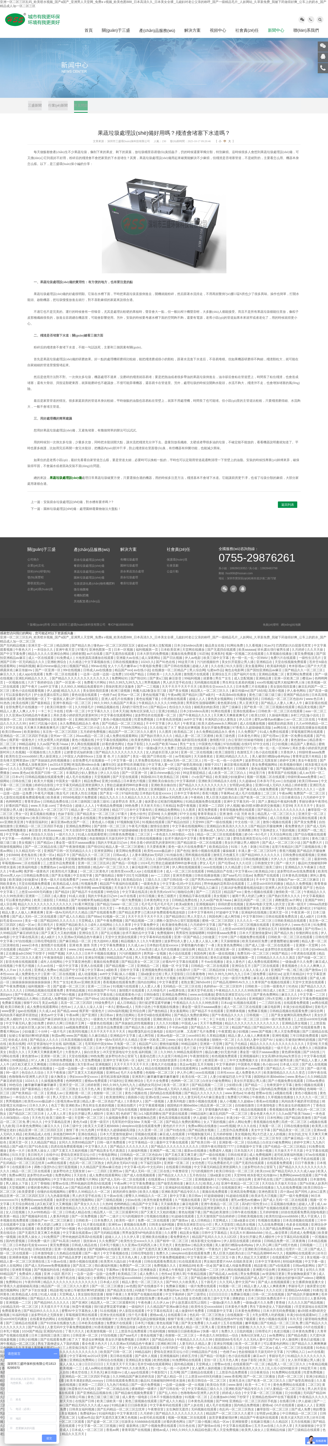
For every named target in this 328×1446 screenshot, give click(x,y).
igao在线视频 (27, 1021)
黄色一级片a (196, 1357)
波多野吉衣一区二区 (174, 1287)
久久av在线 (45, 975)
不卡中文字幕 (156, 733)
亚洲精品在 (264, 671)
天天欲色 (80, 1185)
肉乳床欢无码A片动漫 (122, 1173)
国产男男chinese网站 (206, 889)
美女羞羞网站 (255, 676)
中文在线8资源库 (165, 1070)
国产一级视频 (155, 1111)
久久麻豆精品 (98, 1045)
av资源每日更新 (274, 1283)
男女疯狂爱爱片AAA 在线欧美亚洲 (228, 1271)
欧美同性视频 (79, 1041)
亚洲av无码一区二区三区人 (182, 770)
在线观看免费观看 (297, 1012)
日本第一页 (72, 1234)
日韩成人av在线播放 (98, 680)
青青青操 (320, 893)
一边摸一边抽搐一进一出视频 (76, 1078)
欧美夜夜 (54, 807)
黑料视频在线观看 (198, 865)
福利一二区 (14, 799)
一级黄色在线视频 (100, 1033)
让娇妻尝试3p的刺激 (79, 762)
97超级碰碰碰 (128, 840)
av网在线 (280, 737)
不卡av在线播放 (212, 971)
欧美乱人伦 (211, 1193)
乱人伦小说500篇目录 (283, 1378)
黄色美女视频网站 (221, 708)
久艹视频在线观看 (188, 1209)
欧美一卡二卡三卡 (59, 1119)
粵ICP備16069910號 (121, 634)
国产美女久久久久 (87, 1214)
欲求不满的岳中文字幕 (181, 848)
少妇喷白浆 (234, 1094)
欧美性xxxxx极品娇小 (159, 860)
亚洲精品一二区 (148, 975)
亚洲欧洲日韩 (167, 1353)
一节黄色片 (146, 1218)
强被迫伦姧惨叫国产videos (294, 1287)
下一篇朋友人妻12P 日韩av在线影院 (73, 708)
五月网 (174, 1382)
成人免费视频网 (260, 1164)
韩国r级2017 (150, 786)
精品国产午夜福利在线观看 (119, 893)
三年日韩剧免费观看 (217, 1008)
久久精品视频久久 (220, 1357)
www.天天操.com (43, 815)
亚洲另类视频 (183, 885)
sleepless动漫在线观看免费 (141, 1136)
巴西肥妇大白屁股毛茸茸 (294, 655)
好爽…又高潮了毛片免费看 (196, 1041)
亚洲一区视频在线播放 (70, 1259)
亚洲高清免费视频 (243, 1201)
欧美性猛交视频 (36, 988)
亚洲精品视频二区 (272, 684)
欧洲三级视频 (121, 700)
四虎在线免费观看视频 (67, 1156)
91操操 (112, 840)
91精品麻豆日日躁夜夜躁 (130, 1415)
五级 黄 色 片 (105, 766)
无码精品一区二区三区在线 (182, 996)
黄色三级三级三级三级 (265, 704)
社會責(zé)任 (247, 30)
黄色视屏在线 (227, 713)
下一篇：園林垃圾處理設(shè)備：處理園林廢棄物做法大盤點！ (76, 512)
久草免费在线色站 (148, 770)
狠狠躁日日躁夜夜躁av (184, 1168)
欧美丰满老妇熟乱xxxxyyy (85, 1390)
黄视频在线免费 (135, 1234)
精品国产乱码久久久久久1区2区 (215, 1246)
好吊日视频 (147, 906)
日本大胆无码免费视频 (153, 663)
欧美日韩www (12, 741)
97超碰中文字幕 (227, 922)
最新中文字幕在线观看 (172, 1152)
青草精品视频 (76, 1000)
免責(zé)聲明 (268, 634)
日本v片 (17, 786)
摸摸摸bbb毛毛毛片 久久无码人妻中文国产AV (247, 1349)
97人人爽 (38, 1070)
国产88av (94, 926)
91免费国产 (52, 1246)
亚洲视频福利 (206, 914)
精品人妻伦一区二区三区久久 (143, 1292)
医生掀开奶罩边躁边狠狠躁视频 (143, 1329)
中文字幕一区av (17, 844)
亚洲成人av (55, 1103)
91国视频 (142, 885)
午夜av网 (174, 704)
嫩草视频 (252, 1333)
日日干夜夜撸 (305, 1173)
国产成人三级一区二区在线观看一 (269, 955)
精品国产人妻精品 (303, 754)
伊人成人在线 (89, 778)
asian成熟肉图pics (64, 778)
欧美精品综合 (219, 856)
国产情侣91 (139, 688)
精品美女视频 (307, 717)
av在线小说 (142, 680)
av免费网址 (277, 1345)
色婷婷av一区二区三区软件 (223, 996)
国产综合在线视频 (125, 1119)
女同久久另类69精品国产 (77, 1152)
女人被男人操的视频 (206, 1378)
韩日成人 (270, 1000)
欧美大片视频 (44, 791)
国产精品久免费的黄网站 (192, 1025)
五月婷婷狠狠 (10, 1099)
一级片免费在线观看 (202, 1296)
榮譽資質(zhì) (36, 593)
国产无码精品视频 (13, 655)
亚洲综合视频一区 (116, 1099)
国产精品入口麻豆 (206, 897)
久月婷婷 (298, 659)
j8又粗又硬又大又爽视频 (29, 1074)
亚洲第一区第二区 (54, 1066)
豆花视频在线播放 (283, 1214)
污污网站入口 (227, 1189)
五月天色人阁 (203, 869)
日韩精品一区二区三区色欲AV (282, 708)
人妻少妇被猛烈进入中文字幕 (231, 1086)
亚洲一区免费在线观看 (297, 745)
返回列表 (287, 508)
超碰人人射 (200, 676)
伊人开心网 (185, 1082)
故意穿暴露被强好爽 (223, 1427)
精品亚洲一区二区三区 (216, 1115)
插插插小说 (136, 1107)
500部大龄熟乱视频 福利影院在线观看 (180, 750)
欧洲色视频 (162, 1370)
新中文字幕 (178, 1205)
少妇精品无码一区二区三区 (19, 1316)
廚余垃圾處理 (129, 587)
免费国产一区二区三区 (309, 803)
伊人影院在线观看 (236, 1251)
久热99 (144, 778)
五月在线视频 (233, 1333)
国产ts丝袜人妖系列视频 (139, 1148)
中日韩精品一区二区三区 (300, 1423)
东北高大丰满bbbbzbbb (247, 1242)
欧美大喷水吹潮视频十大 (101, 1329)
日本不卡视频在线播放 (100, 963)
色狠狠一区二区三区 (108, 1103)
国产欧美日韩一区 (204, 1152)
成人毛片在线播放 (79, 786)
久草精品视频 (216, 1045)
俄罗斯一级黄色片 (22, 750)
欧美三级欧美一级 (59, 1127)
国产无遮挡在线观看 (222, 659)
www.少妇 (76, 959)
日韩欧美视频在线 (250, 1226)
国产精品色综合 (163, 1349)
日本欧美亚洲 (171, 659)
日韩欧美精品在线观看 (290, 930)
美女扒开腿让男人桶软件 (242, 852)
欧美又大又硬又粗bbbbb (102, 1136)
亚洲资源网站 (104, 860)
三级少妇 (242, 1357)
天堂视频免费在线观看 (81, 869)
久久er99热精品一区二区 (46, 1222)
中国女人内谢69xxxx (79, 766)
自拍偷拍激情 (245, 1115)
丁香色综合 (64, 815)
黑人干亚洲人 (311, 1226)
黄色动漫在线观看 (85, 704)
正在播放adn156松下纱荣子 (26, 963)
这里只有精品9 (283, 856)
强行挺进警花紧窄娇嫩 (154, 1012)
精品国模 (63, 655)
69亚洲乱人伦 (202, 1099)
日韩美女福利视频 (162, 1234)
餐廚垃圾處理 (129, 593)
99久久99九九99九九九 (126, 692)
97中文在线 (14, 737)
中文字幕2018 (63, 1189)
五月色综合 (197, 1185)
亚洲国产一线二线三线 (287, 979)
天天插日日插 (239, 1218)
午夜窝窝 (224, 1041)
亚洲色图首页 (268, 1201)
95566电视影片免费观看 (80, 807)
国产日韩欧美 (228, 799)
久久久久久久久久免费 (226, 1300)
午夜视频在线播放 (166, 1016)
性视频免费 (89, 893)
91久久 (37, 1131)
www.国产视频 (261, 1041)
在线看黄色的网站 (43, 1329)
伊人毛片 (174, 733)
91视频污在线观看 (126, 996)
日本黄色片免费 (236, 1316)
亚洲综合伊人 (282, 934)
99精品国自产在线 (220, 881)
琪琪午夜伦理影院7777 (235, 758)
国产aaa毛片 (232, 885)
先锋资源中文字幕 (279, 1094)
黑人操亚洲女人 (51, 766)
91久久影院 (234, 676)
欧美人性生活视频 (85, 803)
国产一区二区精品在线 (41, 856)
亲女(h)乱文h (79, 1029)
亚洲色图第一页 (100, 659)
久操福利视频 (279, 725)
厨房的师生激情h (125, 1201)
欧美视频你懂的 (291, 774)
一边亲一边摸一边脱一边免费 (101, 684)
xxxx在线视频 (213, 877)
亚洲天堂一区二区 (41, 655)
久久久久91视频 (167, 1033)
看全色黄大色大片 (263, 1123)
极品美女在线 (215, 655)
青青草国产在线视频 (282, 782)
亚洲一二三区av (99, 996)
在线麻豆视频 (261, 1431)
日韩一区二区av (261, 1357)
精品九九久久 (71, 700)
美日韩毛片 (45, 934)
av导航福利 (183, 766)
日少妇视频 (280, 754)
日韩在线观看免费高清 (281, 926)
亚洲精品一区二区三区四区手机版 (24, 745)
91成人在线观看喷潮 (92, 844)
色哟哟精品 (122, 1214)
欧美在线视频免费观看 (60, 918)
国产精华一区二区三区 (172, 1251)
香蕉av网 (113, 1439)
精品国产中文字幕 (72, 979)
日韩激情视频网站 (38, 729)
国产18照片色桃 (286, 1255)
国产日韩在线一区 (160, 766)
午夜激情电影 (54, 967)
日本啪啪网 (82, 1119)
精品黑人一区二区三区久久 (210, 700)
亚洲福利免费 (122, 1168)
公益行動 (173, 581)
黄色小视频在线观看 (118, 729)
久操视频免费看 (52, 1090)
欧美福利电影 (277, 676)
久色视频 (18, 762)
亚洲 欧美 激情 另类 (83, 955)
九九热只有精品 (118, 1394)
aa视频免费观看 (77, 1037)
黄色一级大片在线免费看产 (187, 856)
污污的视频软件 (208, 671)
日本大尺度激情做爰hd (255, 943)
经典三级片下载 (198, 1329)
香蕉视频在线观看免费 (119, 992)
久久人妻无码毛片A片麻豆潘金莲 (193, 799)
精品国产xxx (123, 680)
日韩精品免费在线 (56, 811)
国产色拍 (183, 860)
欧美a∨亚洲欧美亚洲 (86, 992)
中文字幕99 (77, 1366)
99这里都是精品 (194, 782)
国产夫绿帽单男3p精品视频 (90, 910)
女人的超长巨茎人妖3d (162, 762)
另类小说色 (143, 1016)
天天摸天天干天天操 (55, 1316)
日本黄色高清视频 (169, 729)
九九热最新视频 (58, 1205)
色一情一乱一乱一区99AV (250, 667)
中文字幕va (95, 979)
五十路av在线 (113, 1205)
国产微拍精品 (105, 885)
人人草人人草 (57, 1123)
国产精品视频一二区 (140, 930)
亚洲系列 (217, 663)
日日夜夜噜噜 (196, 984)
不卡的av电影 (179, 1037)
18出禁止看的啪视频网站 (33, 1189)
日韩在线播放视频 (255, 869)
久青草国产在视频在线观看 (271, 992)
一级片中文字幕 (186, 840)
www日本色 (30, 955)
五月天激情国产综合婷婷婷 (216, 1226)
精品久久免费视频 (299, 893)
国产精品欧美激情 (298, 1127)
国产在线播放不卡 (151, 1296)
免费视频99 (165, 943)
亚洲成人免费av (46, 979)
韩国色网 (216, 926)
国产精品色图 (81, 1197)
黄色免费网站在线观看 (289, 1394)
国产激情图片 (32, 918)
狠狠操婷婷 (148, 1119)
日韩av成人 (121, 865)
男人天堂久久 (197, 926)
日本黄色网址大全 (157, 910)
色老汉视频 (282, 1341)
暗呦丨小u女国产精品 (197, 786)
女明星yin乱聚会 (241, 795)
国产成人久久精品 (72, 926)
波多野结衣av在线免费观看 (296, 881)
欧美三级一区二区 (272, 1370)
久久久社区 (244, 873)
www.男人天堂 (304, 1238)
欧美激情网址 (116, 1107)
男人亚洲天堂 (249, 713)
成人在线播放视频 (253, 733)
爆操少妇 (85, 1287)
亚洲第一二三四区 (212, 815)
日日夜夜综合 (291, 807)
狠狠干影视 (176, 1329)
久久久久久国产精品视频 (306, 1312)
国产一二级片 (110, 1226)
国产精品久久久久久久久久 (203, 1103)
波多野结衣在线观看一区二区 (156, 725)
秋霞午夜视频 (187, 815)
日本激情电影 (266, 1115)
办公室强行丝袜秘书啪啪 (246, 750)
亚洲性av (112, 1082)
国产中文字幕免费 (13, 663)
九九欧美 (8, 1136)
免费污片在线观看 (283, 667)
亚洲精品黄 (264, 688)
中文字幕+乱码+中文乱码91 (182, 893)
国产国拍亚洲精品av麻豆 (264, 680)
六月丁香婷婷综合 (41, 692)
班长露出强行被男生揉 (273, 659)
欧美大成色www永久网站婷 (218, 733)
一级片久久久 (66, 844)
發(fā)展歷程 (35, 587)
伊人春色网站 (297, 700)
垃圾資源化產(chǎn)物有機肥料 (94, 593)
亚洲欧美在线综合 (227, 869)
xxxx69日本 (196, 1045)
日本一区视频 (124, 659)
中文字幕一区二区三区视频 (263, 1402)
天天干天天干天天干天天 (180, 696)
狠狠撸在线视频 (291, 938)
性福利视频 (157, 1341)
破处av (142, 655)
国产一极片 (92, 1263)
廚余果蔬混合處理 (132, 581)
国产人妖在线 (194, 1415)
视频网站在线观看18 (239, 889)
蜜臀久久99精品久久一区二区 (89, 1201)
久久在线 (218, 676)
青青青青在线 (19, 758)
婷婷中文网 (287, 770)
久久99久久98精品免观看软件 (82, 696)
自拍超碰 (290, 791)
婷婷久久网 (55, 1033)
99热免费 (132, 815)
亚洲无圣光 (237, 1390)
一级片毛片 (58, 1041)
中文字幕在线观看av (77, 1242)
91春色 (249, 1103)
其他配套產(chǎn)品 (87, 611)
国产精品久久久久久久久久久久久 (119, 762)
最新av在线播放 (196, 1160)
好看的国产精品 (17, 815)
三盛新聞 (35, 107)
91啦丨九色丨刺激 (244, 856)
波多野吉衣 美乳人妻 (127, 811)
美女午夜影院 (308, 770)
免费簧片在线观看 (119, 1333)
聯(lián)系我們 (306, 30)
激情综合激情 (160, 836)
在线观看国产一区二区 (288, 1267)
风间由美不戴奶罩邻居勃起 (19, 1025)
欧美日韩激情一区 (60, 717)
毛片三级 (190, 1058)
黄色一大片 (17, 1160)
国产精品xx (158, 717)
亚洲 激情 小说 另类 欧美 (237, 823)
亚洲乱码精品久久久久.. (32, 688)
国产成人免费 (301, 1419)
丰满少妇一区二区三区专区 (245, 1127)
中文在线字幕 (83, 885)
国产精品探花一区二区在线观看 (200, 852)
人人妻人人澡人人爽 (204, 951)
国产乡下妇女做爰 (35, 1300)
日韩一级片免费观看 (277, 1029)
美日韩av (107, 1025)
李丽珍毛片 (296, 1296)
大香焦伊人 (288, 762)
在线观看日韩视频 (179, 1177)
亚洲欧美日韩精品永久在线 (217, 791)
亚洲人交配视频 (160, 655)
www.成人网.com (59, 897)
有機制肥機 (81, 605)
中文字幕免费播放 (113, 955)
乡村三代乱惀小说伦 (305, 725)
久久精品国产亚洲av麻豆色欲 (101, 1177)
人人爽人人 (38, 897)
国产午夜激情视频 (72, 856)
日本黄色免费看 (303, 1341)
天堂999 (198, 832)
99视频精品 (20, 1070)
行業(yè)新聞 (67, 107)
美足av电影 (50, 1012)
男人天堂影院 (174, 984)
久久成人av (136, 955)
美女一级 (139, 766)
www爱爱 (9, 1021)
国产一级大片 (286, 873)
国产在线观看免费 (103, 922)
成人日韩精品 (127, 1012)
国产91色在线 (166, 671)
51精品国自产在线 (90, 1279)
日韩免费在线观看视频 (299, 865)
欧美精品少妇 (265, 881)
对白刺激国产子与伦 (102, 1000)
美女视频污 (26, 852)
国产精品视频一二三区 (208, 1094)
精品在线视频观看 (158, 1078)
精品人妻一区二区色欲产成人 (103, 1111)
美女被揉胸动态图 (144, 1127)
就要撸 (208, 688)
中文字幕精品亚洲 (58, 1131)
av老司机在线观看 (153, 1427)
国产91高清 (60, 1251)
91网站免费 (235, 655)
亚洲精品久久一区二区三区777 (47, 819)
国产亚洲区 (90, 1025)
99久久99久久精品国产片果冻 (115, 713)
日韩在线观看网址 (186, 1078)
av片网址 (296, 910)
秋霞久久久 (17, 1062)
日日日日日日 (219, 1304)
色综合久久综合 (180, 717)
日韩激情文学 (264, 873)
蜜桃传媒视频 (169, 1053)
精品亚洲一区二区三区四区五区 (168, 897)
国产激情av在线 (209, 1435)
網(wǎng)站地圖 (290, 634)
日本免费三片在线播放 (252, 696)
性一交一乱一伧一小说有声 (223, 770)
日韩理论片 (211, 988)
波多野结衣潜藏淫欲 (132, 774)
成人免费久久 (303, 1058)
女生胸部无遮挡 (177, 1419)
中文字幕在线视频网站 (113, 750)
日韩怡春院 (152, 1004)
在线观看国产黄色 (247, 918)
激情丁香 (72, 1140)
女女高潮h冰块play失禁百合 (281, 1066)
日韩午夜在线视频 (244, 1222)
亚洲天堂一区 (279, 922)
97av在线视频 (315, 1164)
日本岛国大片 (244, 1160)
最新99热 (320, 869)
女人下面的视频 (215, 1131)
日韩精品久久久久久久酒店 (276, 967)
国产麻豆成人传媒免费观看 (259, 799)
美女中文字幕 (261, 1140)
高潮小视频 (276, 700)
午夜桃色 (197, 807)
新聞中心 (276, 30)
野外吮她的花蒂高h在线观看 (224, 893)
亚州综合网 (137, 1021)
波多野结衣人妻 (277, 750)
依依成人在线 (18, 1049)
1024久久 (147, 671)
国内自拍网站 (147, 992)
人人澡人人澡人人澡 (254, 979)
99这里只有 (186, 671)
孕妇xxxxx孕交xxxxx (84, 1086)
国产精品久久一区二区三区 (304, 680)
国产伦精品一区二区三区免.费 (282, 1333)
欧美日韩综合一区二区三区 (52, 828)
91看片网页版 (84, 914)
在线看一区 (42, 1107)
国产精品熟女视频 (201, 1140)
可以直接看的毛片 (19, 704)
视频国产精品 (79, 676)
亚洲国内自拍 (53, 1341)
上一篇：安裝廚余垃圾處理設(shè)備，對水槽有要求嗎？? (72, 505)
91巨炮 (204, 663)
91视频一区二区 (114, 926)
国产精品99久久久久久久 (58, 930)
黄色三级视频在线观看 (28, 938)
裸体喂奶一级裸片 (144, 1398)
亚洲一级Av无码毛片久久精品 (67, 922)
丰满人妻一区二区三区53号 (257, 860)
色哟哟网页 (14, 811)
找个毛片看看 (197, 1148)
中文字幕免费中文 (147, 934)
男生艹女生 (223, 688)
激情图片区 (218, 750)
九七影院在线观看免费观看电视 (23, 807)
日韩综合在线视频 (62, 1074)
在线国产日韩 (85, 1411)
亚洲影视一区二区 (80, 1058)
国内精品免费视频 (274, 1099)
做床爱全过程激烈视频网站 (164, 811)
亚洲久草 (112, 1123)
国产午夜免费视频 (110, 930)
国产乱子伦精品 (236, 1053)
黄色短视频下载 (154, 704)
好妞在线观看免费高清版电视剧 (249, 1058)
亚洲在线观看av (244, 721)
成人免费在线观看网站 (122, 745)
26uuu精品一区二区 (90, 745)
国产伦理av (271, 745)
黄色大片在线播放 (197, 1049)
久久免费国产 (248, 741)
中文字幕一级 (123, 770)
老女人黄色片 (236, 971)
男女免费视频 (250, 1283)
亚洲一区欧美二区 (287, 688)
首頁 (89, 30)
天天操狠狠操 (230, 951)
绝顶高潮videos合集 (86, 774)
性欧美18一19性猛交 (166, 778)
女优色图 (198, 1173)
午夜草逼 (190, 733)
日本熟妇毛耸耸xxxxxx (155, 803)
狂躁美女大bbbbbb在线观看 (141, 1431)
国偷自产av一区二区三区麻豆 (299, 889)
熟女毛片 (63, 803)
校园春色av (14, 1119)
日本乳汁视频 (35, 1119)
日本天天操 (120, 721)
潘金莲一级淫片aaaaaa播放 (76, 852)
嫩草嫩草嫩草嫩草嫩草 (163, 1086)
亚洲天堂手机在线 (200, 1000)
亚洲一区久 (183, 1238)
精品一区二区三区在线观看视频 (220, 844)
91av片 (269, 655)
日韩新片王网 (160, 877)
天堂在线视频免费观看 (291, 671)
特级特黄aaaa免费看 (302, 786)
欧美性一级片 (126, 1230)
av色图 (131, 1296)
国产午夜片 (30, 696)
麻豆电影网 (140, 877)
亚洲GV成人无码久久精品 (273, 795)
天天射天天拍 (151, 815)
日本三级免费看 (255, 984)
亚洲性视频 (280, 1045)
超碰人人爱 (306, 1214)
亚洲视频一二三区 (19, 1312)
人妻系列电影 (113, 758)
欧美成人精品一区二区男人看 (194, 1337)
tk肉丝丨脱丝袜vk (236, 1078)
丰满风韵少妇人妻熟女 (221, 729)
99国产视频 (56, 963)
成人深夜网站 (151, 667)
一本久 (109, 1016)
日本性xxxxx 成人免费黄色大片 (239, 1082)
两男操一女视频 (155, 963)
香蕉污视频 (210, 803)
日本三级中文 (73, 1136)
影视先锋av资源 (69, 1111)
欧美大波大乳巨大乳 (296, 1427)
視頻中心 (218, 30)
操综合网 (189, 959)
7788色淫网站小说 (134, 737)
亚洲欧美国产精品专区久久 (180, 1201)
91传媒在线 (174, 865)
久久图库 (165, 741)
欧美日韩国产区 (190, 988)
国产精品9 (190, 704)
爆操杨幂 (229, 860)
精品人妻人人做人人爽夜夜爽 (23, 922)
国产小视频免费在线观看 (248, 947)
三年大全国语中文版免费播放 (84, 840)
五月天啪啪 (205, 1074)
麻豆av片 (166, 1238)
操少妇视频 (241, 1041)
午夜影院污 (159, 1382)
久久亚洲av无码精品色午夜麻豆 (28, 725)
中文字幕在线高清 (135, 901)
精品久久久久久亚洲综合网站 (49, 663)
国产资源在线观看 (175, 1123)
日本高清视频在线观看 (77, 1049)
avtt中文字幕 (49, 696)
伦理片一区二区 (297, 1259)
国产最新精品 (41, 713)
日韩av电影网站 (304, 1275)
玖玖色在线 (187, 1435)
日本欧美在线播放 (91, 1333)
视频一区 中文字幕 (175, 975)
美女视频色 (243, 1144)
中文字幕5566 (139, 828)
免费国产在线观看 (101, 799)
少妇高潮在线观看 (305, 828)
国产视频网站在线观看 (292, 778)
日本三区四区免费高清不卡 (267, 1308)
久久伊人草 (110, 737)
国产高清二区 (83, 1275)
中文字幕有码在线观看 (156, 947)
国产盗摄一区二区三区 (91, 938)
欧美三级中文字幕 (216, 667)
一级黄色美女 (111, 889)
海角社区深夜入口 (143, 721)
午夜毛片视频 (44, 803)
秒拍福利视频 (293, 1271)
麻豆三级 (224, 848)
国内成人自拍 (60, 1382)
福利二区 (144, 1070)
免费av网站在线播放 (203, 1136)
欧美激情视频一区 (31, 708)
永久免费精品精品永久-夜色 (80, 733)
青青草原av (32, 811)
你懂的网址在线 (307, 943)
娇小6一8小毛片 (256, 844)
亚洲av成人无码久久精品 (218, 840)
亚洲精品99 (187, 1275)
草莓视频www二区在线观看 (21, 873)
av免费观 (138, 938)
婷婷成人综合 (232, 1402)
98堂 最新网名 (129, 1435)
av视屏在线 (177, 1000)
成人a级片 (307, 926)
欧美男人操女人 (39, 1160)
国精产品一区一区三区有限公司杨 (61, 1407)
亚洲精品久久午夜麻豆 (301, 877)
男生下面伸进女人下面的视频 (274, 840)
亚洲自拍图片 (127, 1115)
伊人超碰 (53, 700)
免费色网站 (63, 1185)
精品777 (118, 819)
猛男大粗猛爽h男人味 (290, 692)
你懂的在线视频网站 (52, 1201)
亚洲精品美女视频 (295, 1033)
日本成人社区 (290, 1074)
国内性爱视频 (77, 848)
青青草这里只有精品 (307, 766)
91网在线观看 (221, 721)
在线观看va (156, 1189)
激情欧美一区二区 (288, 901)
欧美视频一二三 (71, 1378)
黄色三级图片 (167, 906)
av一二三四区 (161, 885)
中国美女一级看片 (69, 791)
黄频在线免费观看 (184, 663)
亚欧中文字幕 (130, 979)
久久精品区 (280, 1431)
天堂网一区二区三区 (89, 1127)
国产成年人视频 (146, 1366)
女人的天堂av (249, 1099)
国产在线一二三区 (103, 1357)
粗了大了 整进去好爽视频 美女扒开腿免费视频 (197, 737)
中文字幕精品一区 (141, 1152)
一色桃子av (108, 704)
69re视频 (190, 778)
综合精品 (254, 1152)
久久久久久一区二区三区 (255, 930)
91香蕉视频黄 (104, 1337)
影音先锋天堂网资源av (157, 840)
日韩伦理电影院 (45, 951)
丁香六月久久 (75, 1341)
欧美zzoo (263, 1181)
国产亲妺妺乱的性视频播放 (51, 770)
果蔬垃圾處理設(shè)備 (89, 581)
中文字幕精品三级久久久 (206, 1398)
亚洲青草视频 (22, 1279)
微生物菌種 (81, 599)
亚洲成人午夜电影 (172, 1279)
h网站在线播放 (123, 1308)
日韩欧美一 (155, 684)
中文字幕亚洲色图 (78, 971)
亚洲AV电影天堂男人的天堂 (266, 914)
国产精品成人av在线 (224, 1283)
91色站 (293, 996)
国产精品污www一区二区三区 (118, 914)
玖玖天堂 (106, 918)
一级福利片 (136, 1316)
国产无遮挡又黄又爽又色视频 (39, 1242)
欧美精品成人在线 (66, 893)
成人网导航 (232, 926)
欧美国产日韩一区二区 (47, 782)
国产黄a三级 (158, 688)
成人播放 (60, 906)
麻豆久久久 (8, 684)
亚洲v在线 (153, 1107)
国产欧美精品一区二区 (28, 1103)
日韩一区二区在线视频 (268, 1304)
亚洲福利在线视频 (254, 922)
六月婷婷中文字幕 (203, 934)
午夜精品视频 (197, 1283)
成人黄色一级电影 (135, 1407)
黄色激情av (299, 750)
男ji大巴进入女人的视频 (269, 1144)
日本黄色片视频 (134, 791)
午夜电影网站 (108, 1164)
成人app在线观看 (31, 684)
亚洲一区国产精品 (187, 947)
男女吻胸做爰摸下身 (113, 828)
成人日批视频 (280, 828)
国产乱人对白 (169, 1402)
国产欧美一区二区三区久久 (259, 807)
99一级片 (13, 1082)
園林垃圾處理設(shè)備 (89, 587)
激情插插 (84, 877)
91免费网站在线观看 (187, 1370)
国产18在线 (258, 700)
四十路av (286, 1201)
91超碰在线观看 (237, 1205)
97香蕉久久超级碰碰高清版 (252, 737)
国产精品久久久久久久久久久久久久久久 (81, 688)
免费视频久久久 (165, 1275)
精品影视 (261, 1275)
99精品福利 (26, 754)
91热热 (5, 713)
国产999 (221, 1411)
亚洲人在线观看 (92, 975)
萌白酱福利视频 (106, 1275)
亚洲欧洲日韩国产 (88, 729)
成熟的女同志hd (150, 1094)
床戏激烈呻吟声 (64, 1144)
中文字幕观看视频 (152, 1115)
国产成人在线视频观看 (139, 1185)
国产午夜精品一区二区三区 (34, 1004)
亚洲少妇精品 (168, 721)
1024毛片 (147, 873)
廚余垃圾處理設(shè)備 (89, 569)
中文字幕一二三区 (313, 1004)
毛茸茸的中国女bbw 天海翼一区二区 (111, 1053)
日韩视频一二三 (257, 1025)
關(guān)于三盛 (116, 30)
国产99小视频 (66, 1004)
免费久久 (163, 1263)
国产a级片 (206, 704)
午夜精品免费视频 (110, 815)
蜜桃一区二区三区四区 (218, 930)
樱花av (307, 688)
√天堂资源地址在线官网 (311, 1316)
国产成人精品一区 (170, 1386)
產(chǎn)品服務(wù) (157, 30)
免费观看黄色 (12, 1320)
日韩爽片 (242, 778)
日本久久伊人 (39, 1115)
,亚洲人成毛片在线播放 (117, 708)
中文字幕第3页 (127, 1423)
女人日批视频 (16, 1222)
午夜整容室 (180, 1181)
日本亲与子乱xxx (269, 791)
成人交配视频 (244, 688)
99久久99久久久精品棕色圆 (192, 1439)
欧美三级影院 (225, 762)
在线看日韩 (287, 1411)
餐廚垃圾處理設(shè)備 (89, 575)
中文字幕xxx (244, 881)
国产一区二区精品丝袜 (209, 979)
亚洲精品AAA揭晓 (208, 828)
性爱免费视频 (144, 729)
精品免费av (92, 791)
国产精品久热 (82, 655)
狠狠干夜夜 (114, 1304)
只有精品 (168, 815)
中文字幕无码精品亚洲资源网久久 (80, 795)
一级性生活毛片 (310, 667)
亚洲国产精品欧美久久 (72, 934)
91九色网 (88, 1140)
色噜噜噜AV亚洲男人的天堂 (29, 1086)
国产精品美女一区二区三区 (96, 823)
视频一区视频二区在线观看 (245, 663)
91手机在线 (23, 1259)
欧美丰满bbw (254, 1300)
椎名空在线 (80, 1382)
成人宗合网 (8, 914)
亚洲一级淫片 (297, 914)
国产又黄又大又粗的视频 (59, 943)
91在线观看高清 (190, 1271)
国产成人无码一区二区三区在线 (148, 1181)
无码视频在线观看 (207, 692)
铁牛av (258, 959)
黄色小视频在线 (83, 750)
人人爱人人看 (151, 996)
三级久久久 (153, 889)
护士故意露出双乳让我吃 (52, 704)
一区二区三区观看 (72, 1431)
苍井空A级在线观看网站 (154, 1025)
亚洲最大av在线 (128, 667)
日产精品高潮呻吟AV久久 (231, 992)
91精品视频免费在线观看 (203, 811)
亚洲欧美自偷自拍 (161, 791)
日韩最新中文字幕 (249, 1156)
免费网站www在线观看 (296, 1185)
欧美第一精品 (10, 1226)
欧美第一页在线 (36, 799)
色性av (66, 1016)
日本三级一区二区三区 (244, 1029)
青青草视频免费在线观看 (238, 819)
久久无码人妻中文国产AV (255, 1049)
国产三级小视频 (200, 1431)
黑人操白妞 (55, 1037)
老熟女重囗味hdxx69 (196, 992)
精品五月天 (206, 959)
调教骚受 (281, 910)
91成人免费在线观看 (274, 741)
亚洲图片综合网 (264, 1279)
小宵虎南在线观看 (174, 708)
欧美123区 (259, 725)
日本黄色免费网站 (29, 1136)
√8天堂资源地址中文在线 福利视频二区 (55, 1053)
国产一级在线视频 (219, 832)
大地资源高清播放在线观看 (95, 667)
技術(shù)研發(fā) (38, 581)
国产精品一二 (255, 1094)
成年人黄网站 (157, 1037)
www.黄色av (20, 782)
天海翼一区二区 (270, 1136)
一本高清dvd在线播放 (231, 704)
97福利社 (320, 918)
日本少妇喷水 (184, 828)
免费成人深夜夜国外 (33, 774)
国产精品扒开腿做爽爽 (266, 836)
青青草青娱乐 (207, 823)
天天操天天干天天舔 (129, 897)
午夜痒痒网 (82, 897)
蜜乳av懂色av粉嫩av (269, 729)
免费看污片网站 (95, 692)
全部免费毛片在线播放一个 (25, 717)
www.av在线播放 (202, 1004)
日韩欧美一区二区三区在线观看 (281, 721)
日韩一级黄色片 (275, 996)
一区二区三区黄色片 (95, 881)
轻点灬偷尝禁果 (277, 1242)
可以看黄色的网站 (19, 910)
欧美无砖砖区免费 (255, 951)
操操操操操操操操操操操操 (31, 992)
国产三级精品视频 (110, 1209)
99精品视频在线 (108, 717)
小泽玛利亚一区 (173, 1357)
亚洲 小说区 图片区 (58, 1283)
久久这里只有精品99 (173, 1066)
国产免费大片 (313, 852)
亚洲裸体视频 (236, 1021)
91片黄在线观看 (94, 1234)
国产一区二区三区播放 (108, 1296)
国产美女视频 (179, 700)
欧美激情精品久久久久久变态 (285, 1082)
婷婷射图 (78, 663)
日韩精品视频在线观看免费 (44, 786)
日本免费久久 (104, 1230)
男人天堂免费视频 (148, 967)
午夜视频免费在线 (44, 1267)
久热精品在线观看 (69, 1263)
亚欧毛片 (321, 1016)
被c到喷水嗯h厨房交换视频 (261, 815)
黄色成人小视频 (103, 832)
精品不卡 (63, 865)
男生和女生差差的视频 (238, 692)
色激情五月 (245, 762)
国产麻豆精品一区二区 (75, 951)
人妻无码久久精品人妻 (195, 1353)
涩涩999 (153, 823)
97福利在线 (129, 803)
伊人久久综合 (110, 782)
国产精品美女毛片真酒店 (108, 1160)
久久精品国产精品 (44, 1152)
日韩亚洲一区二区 (85, 1345)
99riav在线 (98, 676)
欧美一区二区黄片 (177, 1094)
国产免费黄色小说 (60, 938)
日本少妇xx (216, 1127)
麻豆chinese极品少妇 (52, 676)
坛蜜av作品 (215, 680)
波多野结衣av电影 (40, 1185)
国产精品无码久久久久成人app (294, 1181)
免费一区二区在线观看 (62, 684)
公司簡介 (33, 569)
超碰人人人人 (85, 815)
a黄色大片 (146, 1337)
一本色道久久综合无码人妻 (134, 918)
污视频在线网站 (256, 828)
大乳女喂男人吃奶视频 (53, 750)
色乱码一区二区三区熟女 (61, 1099)
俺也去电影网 (235, 680)
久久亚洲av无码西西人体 (171, 807)
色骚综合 (69, 1279)
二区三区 (270, 803)
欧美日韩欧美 (15, 1016)
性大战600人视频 (106, 951)
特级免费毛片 (105, 1012)
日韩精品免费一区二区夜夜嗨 (285, 1251)
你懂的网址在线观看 (20, 1238)
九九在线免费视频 (50, 869)
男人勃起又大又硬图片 (254, 1267)
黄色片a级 (80, 1131)
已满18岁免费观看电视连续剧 (242, 897)
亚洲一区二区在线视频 (197, 762)
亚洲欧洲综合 (57, 671)
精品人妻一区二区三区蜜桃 (194, 745)
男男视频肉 (152, 692)
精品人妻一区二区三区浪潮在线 (186, 967)
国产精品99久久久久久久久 (261, 865)
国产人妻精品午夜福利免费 (277, 811)
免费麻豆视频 (12, 1012)
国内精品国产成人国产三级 (254, 1287)
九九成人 (136, 1078)
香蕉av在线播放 (267, 1111)
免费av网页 (17, 1185)
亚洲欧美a (73, 1115)
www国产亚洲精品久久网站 (20, 1008)
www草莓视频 (102, 897)
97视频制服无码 (247, 708)
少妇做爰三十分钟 (215, 947)
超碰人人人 (197, 708)
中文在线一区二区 (248, 832)
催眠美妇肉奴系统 (207, 717)
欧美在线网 (21, 713)
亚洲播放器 (148, 1279)
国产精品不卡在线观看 (88, 901)
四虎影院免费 (146, 1308)
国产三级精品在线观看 (162, 1008)
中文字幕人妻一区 (161, 774)
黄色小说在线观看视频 (28, 700)
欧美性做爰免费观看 (158, 1209)
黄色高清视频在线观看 (175, 1127)
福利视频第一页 (147, 659)
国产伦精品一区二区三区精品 (123, 733)
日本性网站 (275, 1127)
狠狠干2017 (213, 774)
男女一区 (21, 823)
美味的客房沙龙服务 (120, 696)
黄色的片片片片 (174, 1136)
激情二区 (130, 1259)
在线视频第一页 (238, 1324)
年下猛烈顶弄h (151, 1173)
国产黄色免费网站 (266, 1004)
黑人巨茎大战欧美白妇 (222, 807)
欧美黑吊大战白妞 (15, 897)
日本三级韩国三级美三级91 (90, 811)
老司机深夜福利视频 (115, 1086)
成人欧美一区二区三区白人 (227, 782)
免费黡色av (48, 877)
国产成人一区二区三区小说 (81, 737)
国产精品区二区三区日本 (27, 1123)
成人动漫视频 (88, 984)
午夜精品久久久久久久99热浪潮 (161, 713)
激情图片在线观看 (197, 684)
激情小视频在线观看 (277, 832)
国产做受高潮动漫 (190, 774)
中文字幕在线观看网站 (116, 725)
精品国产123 (148, 1053)
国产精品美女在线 (120, 1300)
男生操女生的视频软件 (294, 1115)
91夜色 (318, 1300)
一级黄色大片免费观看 (106, 1029)
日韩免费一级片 (39, 1251)
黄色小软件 (138, 823)
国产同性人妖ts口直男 (311, 1201)
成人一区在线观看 (41, 667)
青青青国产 (207, 848)
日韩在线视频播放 (126, 671)
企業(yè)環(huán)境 (40, 598)
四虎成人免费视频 (54, 1008)
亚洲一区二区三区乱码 (94, 873)
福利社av (274, 984)
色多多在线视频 (85, 828)
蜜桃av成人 (124, 1016)
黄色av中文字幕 (52, 1025)
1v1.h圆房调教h (149, 1123)
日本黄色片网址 (249, 745)
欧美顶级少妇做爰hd (230, 786)
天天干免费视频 (211, 1033)
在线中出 (52, 1164)
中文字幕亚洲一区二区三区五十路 (211, 1267)
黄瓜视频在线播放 (43, 823)
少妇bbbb (12, 865)
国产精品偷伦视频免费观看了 (212, 1287)
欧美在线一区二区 (195, 1086)
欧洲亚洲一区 (226, 959)
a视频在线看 (283, 1103)
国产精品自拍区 (178, 832)
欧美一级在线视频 (222, 963)
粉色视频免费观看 (225, 1066)
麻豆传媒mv (24, 680)
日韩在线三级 (22, 791)
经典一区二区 (76, 721)
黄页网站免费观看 (300, 684)
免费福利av (88, 1423)
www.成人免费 (95, 959)
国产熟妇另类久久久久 (157, 745)
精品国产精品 (242, 1037)
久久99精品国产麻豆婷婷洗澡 (46, 1029)
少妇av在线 (133, 1209)
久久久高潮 (173, 684)
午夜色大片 (23, 659)
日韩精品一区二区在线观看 (50, 758)
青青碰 (281, 1312)
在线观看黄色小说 (128, 1004)
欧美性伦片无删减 (65, 881)
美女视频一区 (317, 1267)
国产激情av (313, 979)
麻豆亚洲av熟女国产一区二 (70, 832)
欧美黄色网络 (141, 750)
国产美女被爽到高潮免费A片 (291, 1025)
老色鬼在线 (29, 865)
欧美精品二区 (184, 741)
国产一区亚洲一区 (48, 680)
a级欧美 (112, 979)
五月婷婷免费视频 (93, 741)
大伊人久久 (279, 869)
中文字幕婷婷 (186, 791)
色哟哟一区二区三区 (186, 1090)
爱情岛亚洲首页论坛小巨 (251, 848)
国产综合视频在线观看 (310, 844)
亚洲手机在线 (264, 1189)
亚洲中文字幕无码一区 (239, 811)
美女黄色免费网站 (230, 955)
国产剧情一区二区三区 (110, 836)
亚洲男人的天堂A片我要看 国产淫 (289, 897)
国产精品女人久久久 (44, 1049)
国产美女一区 (110, 803)
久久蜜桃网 (169, 823)
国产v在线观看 (280, 1275)
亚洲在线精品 (88, 1144)
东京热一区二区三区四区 (61, 741)
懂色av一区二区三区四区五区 (114, 655)
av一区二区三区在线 (301, 729)
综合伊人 (15, 1078)
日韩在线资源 (238, 1164)
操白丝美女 (92, 1062)
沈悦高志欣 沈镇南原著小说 (197, 758)
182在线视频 (109, 1008)
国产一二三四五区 (209, 901)
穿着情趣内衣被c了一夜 (198, 955)
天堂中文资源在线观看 (121, 947)
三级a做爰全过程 (150, 984)
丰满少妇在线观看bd (298, 1016)
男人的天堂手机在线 (177, 692)
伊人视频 (233, 815)
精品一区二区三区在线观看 (31, 1181)
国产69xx (76, 1008)
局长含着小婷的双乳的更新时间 (76, 725)
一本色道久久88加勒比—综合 (174, 844)
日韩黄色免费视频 (122, 844)
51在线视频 (108, 1320)
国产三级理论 (197, 1304)
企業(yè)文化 (35, 575)
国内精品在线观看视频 (174, 869)
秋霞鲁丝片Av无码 (81, 1398)
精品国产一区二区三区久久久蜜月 (132, 741)
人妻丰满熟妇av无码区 (148, 865)
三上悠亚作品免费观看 (59, 873)
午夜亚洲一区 (301, 922)
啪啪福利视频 (88, 918)
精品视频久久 (131, 951)
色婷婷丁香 (133, 758)
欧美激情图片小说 (172, 1148)
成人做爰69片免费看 (190, 1320)
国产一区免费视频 (85, 1226)
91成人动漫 (77, 906)
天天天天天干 (304, 815)
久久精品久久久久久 (136, 807)
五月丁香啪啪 (41, 1193)
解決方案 (192, 30)
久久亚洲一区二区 (151, 1140)
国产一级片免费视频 (127, 910)
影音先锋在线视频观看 (22, 971)
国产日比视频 (173, 667)
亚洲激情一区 (63, 729)
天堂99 (287, 815)
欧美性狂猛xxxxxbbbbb (282, 1226)
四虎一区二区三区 (294, 1131)
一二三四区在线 (270, 1012)
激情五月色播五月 (226, 865)
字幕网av (226, 803)
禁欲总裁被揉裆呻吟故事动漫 (128, 795)
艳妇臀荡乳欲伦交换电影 (146, 1041)
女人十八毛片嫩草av (123, 676)
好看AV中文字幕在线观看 (180, 971)
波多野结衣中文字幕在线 (119, 778)
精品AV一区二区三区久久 (67, 799)
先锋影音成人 (60, 1439)
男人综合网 (197, 680)
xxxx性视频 (265, 692)
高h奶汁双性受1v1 (135, 717)
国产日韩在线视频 (177, 676)
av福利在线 (67, 877)
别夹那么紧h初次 (299, 918)
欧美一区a (47, 865)
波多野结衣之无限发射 (261, 770)
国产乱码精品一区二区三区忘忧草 (121, 1419)
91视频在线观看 (153, 832)
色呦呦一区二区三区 (160, 1082)
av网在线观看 (211, 1078)
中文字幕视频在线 (97, 671)
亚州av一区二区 (129, 704)
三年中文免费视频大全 (242, 1070)
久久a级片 (214, 1333)
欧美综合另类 (217, 1394)
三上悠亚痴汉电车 (75, 1357)
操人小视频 (127, 984)
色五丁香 (18, 1058)
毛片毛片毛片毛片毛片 (157, 914)
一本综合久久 (44, 659)
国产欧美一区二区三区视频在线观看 (270, 717)
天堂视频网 (102, 786)
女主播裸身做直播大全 (308, 1292)
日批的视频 (244, 1341)
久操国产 (124, 766)
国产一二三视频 (148, 696)
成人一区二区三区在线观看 (185, 881)
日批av (247, 885)
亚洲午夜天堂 (66, 659)
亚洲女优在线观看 (295, 988)
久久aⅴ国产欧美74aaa (53, 754)
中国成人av (189, 1033)
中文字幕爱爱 (169, 992)
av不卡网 (209, 1168)
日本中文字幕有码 (187, 803)
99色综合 (113, 901)
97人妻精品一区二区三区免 (286, 1398)
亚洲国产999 (314, 910)
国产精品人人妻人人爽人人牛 (282, 713)
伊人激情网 (290, 1349)
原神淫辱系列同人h (275, 1168)
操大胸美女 (59, 1086)
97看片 (82, 659)
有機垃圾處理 (129, 569)
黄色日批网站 (126, 1025)
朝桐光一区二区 (223, 1049)
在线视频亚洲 (231, 1197)
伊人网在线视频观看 (85, 754)
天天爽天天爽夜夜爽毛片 (231, 725)
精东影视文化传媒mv (15, 828)
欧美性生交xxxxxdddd (22, 766)
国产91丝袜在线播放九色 (58, 1333)
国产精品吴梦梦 (130, 922)
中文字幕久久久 (99, 721)
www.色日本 (315, 708)
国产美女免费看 (305, 832)
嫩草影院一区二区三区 (273, 1419)
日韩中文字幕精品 (214, 1242)
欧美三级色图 (226, 745)
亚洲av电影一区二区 (172, 1045)
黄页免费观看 (208, 819)
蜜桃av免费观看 (132, 1008)
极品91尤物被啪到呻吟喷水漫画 (163, 1390)
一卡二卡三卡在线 (51, 721)
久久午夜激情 (152, 951)
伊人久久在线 (247, 1136)
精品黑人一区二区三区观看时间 (116, 1222)
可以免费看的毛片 (220, 1173)
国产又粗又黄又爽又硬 (181, 1164)
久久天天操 (315, 659)
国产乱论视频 (111, 943)
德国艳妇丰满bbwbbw (269, 1086)
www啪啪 (294, 1337)
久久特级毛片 (85, 717)
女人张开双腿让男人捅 (304, 1370)
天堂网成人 (86, 930)
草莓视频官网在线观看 (307, 741)
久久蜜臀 (171, 1242)
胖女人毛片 (208, 873)
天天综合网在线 (281, 844)
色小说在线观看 (267, 762)
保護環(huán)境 (177, 569)
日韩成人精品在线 (78, 1222)
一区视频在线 (16, 692)
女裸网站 (245, 959)
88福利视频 (26, 676)
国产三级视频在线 (308, 856)
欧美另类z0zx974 (163, 901)
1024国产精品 (134, 684)
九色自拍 (240, 1008)
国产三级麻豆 (232, 717)
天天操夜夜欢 (204, 766)
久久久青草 (123, 934)
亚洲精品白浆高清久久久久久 (227, 836)
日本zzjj (226, 1012)
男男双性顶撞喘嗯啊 (201, 713)
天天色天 (57, 988)
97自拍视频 (231, 754)
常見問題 (98, 107)
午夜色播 (135, 1271)
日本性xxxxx (74, 988)
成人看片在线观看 (62, 1435)
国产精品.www (67, 1021)
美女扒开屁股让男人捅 (238, 671)
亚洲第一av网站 (226, 1099)
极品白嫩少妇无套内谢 (221, 1062)
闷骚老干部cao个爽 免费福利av (157, 1300)
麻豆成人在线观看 (266, 988)
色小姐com (270, 1074)
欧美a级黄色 (185, 914)
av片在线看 (95, 663)
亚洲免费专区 (227, 1337)
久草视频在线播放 (279, 663)
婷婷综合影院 (44, 795)
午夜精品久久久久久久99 (195, 1349)
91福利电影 (20, 1324)
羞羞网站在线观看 (168, 1058)
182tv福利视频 (117, 1021)
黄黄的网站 (297, 1099)
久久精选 (76, 671)
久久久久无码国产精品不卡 (29, 778)
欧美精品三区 (170, 786)
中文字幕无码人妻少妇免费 (25, 1033)
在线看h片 (184, 979)
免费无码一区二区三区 (253, 963)
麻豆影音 (175, 688)
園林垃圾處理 (129, 575)
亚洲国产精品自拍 (296, 704)
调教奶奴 (239, 1308)
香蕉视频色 (290, 975)
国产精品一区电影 (125, 873)
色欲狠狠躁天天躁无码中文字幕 (112, 848)
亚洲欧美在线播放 (155, 1246)
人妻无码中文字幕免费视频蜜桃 (305, 1008)
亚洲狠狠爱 (240, 1431)
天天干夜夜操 (56, 1082)
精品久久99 (74, 967)
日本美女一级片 (191, 1070)
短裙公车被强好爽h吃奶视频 (29, 1045)
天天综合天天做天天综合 (280, 1193)
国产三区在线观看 (267, 975)
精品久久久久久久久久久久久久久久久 (45, 914)
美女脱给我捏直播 (283, 696)
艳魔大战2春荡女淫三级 (150, 700)
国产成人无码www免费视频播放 (48, 1275)
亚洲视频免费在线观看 (158, 979)
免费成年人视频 (220, 1160)
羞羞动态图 (148, 1066)
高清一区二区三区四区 (77, 1012)
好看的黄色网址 (113, 754)
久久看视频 (254, 655)
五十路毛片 (209, 1292)
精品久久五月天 (73, 1444)
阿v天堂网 (274, 1008)
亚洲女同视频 (95, 967)
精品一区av (27, 934)
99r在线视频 (72, 680)
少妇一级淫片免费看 (237, 988)
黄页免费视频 (304, 663)
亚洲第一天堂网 (273, 918)
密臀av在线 (264, 1103)
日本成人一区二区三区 (88, 1439)
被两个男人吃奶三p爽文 (249, 906)
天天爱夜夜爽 (156, 856)
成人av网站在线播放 (38, 1078)
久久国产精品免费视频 (275, 1238)
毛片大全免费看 (132, 1082)
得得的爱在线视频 (231, 914)
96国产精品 (280, 963)
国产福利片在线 (245, 684)
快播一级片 (210, 1341)
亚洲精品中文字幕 (123, 1045)
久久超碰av (247, 791)
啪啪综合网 (185, 901)
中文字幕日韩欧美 (212, 1058)
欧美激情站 (32, 741)
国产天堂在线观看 (126, 786)
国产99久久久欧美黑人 (182, 1292)
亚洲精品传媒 (126, 1337)
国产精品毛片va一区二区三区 (177, 918)
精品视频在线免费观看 (225, 1148)
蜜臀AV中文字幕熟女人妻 (80, 1320)
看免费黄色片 (295, 836)
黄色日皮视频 (220, 967)
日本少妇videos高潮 (188, 655)
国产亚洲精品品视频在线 (95, 1402)
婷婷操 (256, 1251)
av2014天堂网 (60, 774)
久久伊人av (161, 1312)
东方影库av (85, 1074)
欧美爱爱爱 (26, 1201)
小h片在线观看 (314, 1337)
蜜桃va (267, 1415)
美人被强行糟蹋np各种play (271, 766)
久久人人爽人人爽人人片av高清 (130, 959)
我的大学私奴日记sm (112, 852)
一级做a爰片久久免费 (159, 758)
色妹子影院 (135, 754)
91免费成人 (65, 667)
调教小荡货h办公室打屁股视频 (178, 930)
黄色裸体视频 (292, 1062)
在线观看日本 (154, 881)
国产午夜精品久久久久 (195, 725)
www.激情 (235, 1394)
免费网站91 (120, 688)
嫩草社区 (108, 774)
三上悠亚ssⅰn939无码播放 (265, 893)
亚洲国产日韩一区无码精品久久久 (68, 860)
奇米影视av (297, 676)
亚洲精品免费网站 (167, 819)
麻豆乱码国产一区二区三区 (253, 910)
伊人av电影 (193, 667)
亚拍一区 (211, 1370)
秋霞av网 (58, 1045)
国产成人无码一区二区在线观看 (35, 926)
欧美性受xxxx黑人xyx (126, 881)
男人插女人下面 (17, 1193)
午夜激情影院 (200, 1066)
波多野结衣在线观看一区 (283, 959)
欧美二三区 (287, 1000)
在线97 (246, 754)
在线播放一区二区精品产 (170, 680)
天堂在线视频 (79, 1066)
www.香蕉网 (232, 1386)
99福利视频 (192, 688)
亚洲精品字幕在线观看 (195, 906)
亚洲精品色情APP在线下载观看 (234, 1329)
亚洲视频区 (158, 799)
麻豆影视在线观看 (237, 774)
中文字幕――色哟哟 (16, 848)
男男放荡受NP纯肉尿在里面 (142, 1242)
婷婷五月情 (190, 1366)
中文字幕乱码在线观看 (293, 1246)
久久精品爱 (233, 877)
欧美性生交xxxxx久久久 (217, 696)
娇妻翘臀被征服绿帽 (285, 951)
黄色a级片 (165, 1308)
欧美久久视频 (149, 1201)
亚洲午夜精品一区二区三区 (72, 713)
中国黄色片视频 (210, 754)
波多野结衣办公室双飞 (121, 1066)
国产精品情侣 (162, 828)
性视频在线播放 (158, 1226)
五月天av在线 (264, 1435)
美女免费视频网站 (265, 774)
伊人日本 (246, 729)
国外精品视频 (184, 1374)
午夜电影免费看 (151, 676)
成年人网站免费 (239, 1131)
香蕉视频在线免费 (282, 1119)
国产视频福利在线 (35, 1226)
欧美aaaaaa (247, 659)
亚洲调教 (245, 840)
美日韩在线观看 (121, 1366)
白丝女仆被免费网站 (217, 1090)
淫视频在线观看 (146, 1144)
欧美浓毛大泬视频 (98, 988)
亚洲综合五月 (222, 684)
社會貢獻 (173, 575)
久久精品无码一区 (28, 860)
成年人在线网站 (101, 934)
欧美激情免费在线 (175, 934)
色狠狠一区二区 (300, 869)
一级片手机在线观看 (305, 1168)
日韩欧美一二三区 (180, 1189)
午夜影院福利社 (37, 832)
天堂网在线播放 (193, 659)
